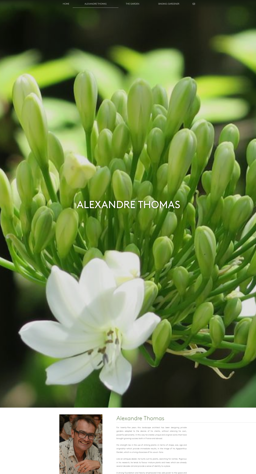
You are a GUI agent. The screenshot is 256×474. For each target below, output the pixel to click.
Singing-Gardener (168, 3)
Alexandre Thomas (96, 3)
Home (66, 3)
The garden (132, 3)
